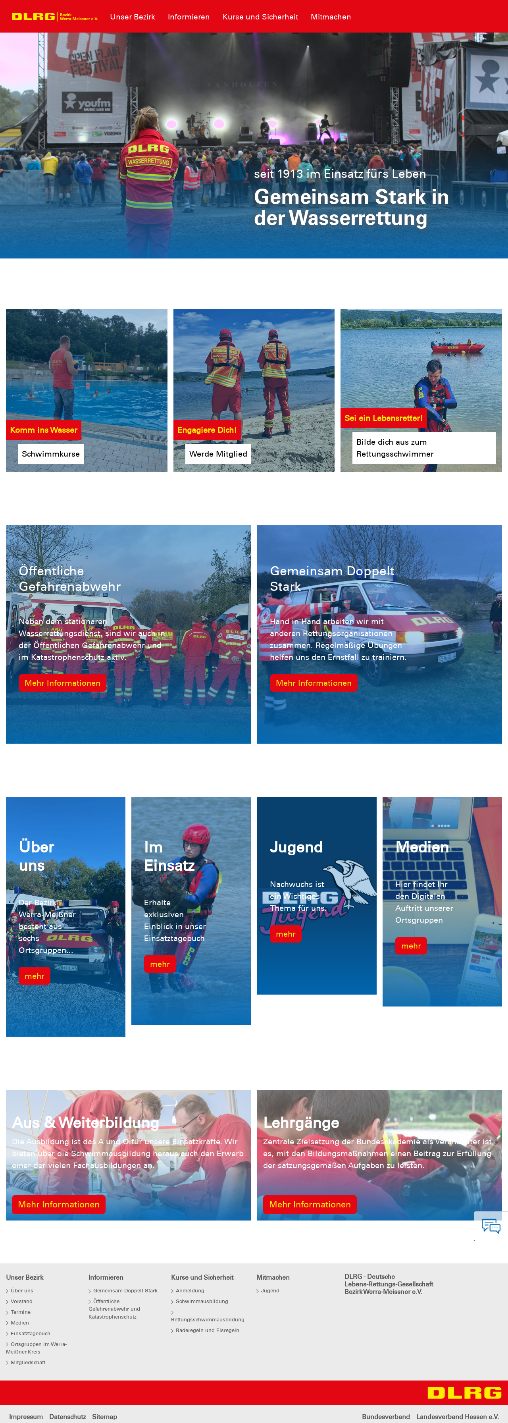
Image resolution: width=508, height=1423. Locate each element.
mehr (34, 976)
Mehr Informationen (62, 683)
